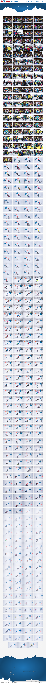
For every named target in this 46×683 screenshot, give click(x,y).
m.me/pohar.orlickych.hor (28, 670)
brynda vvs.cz (26, 669)
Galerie (27, 1)
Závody (32, 1)
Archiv (42, 1)
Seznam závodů (12, 670)
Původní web (12, 674)
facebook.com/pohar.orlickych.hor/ (29, 671)
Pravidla (37, 1)
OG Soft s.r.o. (43, 682)
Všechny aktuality (13, 669)
